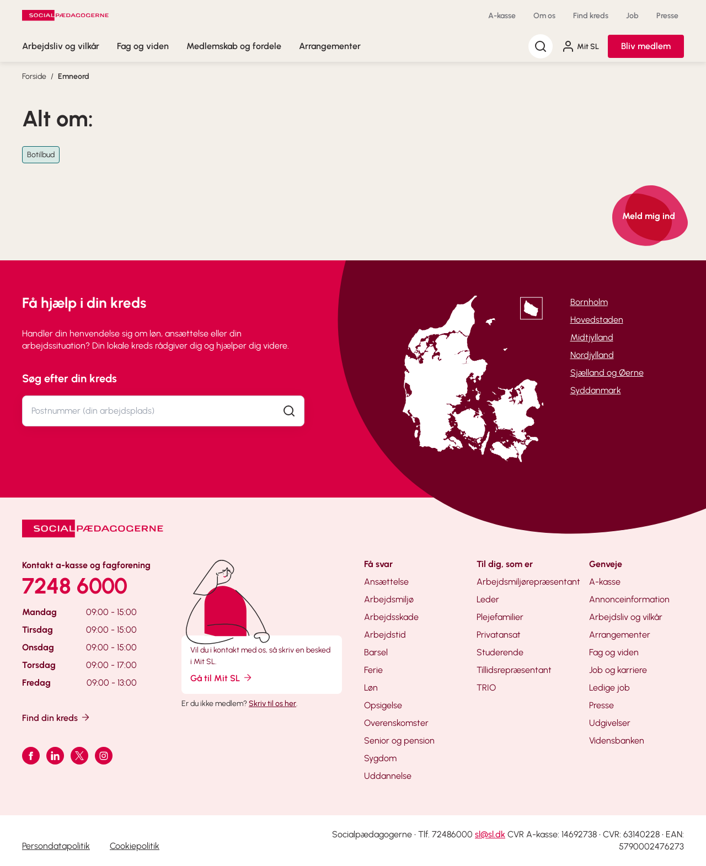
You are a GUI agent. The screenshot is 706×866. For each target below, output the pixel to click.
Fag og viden (143, 46)
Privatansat (499, 634)
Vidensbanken (616, 740)
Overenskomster (396, 723)
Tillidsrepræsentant (514, 670)
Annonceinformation (629, 599)
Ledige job (609, 687)
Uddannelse (387, 776)
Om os (544, 15)
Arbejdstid (385, 634)
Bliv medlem (646, 46)
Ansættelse (386, 581)
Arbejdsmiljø (389, 599)
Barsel (376, 652)
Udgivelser (609, 723)
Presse (667, 15)
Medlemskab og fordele (233, 46)
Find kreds (590, 15)
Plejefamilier (500, 617)
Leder (488, 599)
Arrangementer (330, 46)
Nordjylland (592, 355)
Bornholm (589, 302)
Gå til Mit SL (221, 677)
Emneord (73, 76)
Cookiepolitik (134, 846)
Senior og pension (399, 740)
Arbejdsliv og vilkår (60, 46)
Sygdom (380, 758)
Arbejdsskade (391, 617)
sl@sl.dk (490, 834)
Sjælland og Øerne (607, 372)
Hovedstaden (596, 319)
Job (632, 15)
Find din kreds (56, 717)
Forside (34, 76)
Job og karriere (618, 670)
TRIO (486, 687)
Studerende (500, 652)
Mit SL (580, 46)
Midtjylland (591, 337)
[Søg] (540, 46)
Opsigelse (383, 705)
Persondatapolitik (56, 846)
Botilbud (41, 154)
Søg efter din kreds (69, 378)
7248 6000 (74, 586)
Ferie (373, 670)
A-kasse (502, 15)
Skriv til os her (272, 703)
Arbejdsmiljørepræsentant (528, 581)
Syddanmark (595, 390)
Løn (371, 687)
